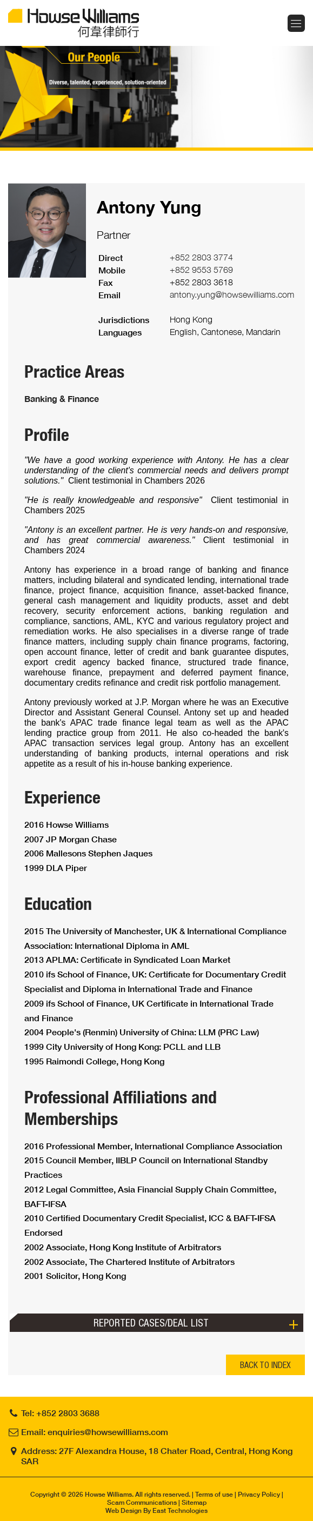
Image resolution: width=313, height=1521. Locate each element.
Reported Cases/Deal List (151, 1323)
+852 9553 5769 (201, 269)
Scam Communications (142, 1502)
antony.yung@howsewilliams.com (232, 294)
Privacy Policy (259, 1494)
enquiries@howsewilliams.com (108, 1431)
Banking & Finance (61, 399)
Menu (296, 23)
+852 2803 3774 (201, 257)
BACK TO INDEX (265, 1365)
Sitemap (194, 1502)
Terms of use (214, 1494)
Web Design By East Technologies (156, 1510)
